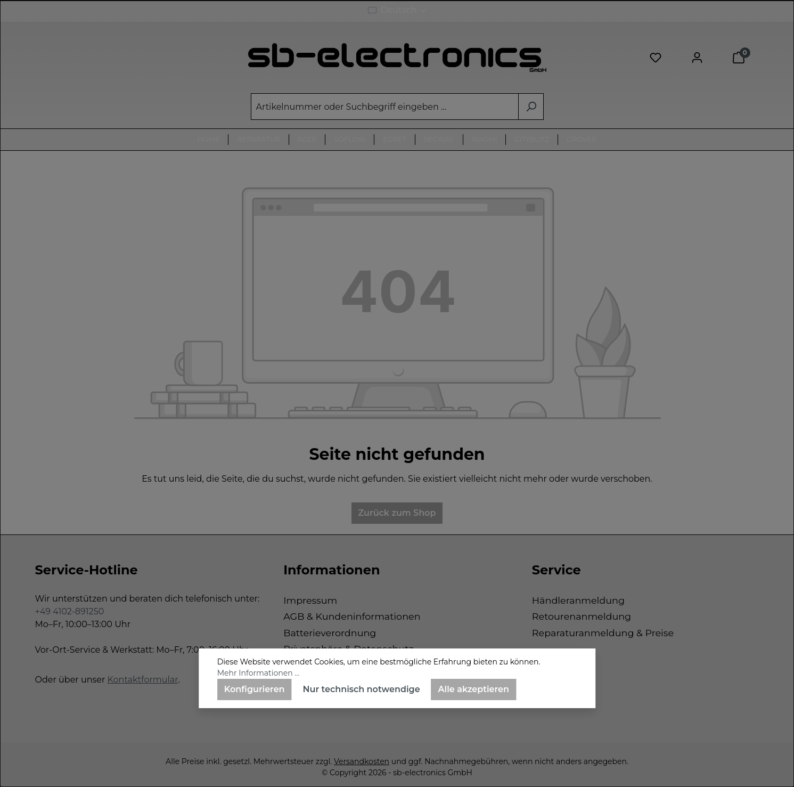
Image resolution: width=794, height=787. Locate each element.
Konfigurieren (254, 689)
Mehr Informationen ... (258, 673)
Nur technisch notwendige (361, 689)
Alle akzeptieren (473, 689)
